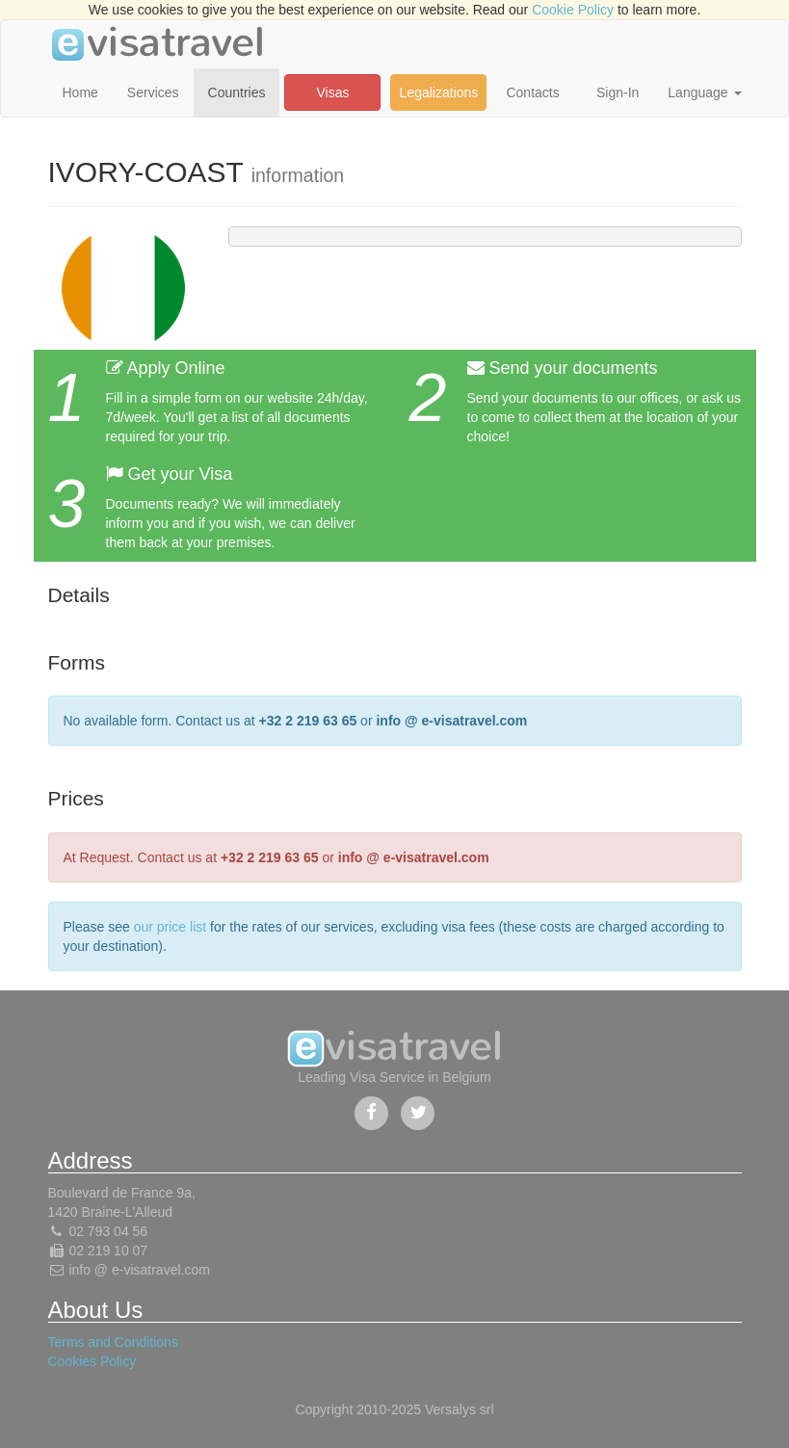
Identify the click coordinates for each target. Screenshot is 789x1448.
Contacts (532, 92)
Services (153, 92)
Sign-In (617, 92)
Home (80, 92)
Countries (237, 92)
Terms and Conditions (113, 1342)
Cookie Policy (573, 9)
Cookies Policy (92, 1361)
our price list (170, 927)
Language (704, 92)
